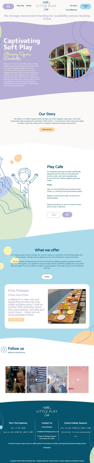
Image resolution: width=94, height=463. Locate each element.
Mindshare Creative (78, 461)
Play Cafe (20, 6)
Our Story (73, 6)
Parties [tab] (47, 277)
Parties (28, 6)
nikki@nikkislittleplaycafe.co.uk (48, 432)
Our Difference (71, 10)
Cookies (61, 461)
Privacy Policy (54, 461)
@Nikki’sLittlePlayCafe (16, 352)
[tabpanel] (47, 306)
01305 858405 (47, 427)
